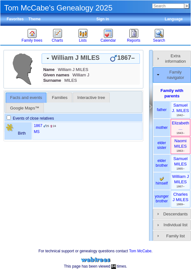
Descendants (175, 214)
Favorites (15, 19)
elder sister (162, 145)
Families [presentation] (59, 97)
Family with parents (171, 93)
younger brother (161, 199)
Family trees (32, 40)
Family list (175, 236)
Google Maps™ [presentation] (24, 108)
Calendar (108, 40)
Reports (133, 40)
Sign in (102, 19)
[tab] (91, 58)
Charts (57, 40)
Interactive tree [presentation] (91, 97)
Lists (83, 40)
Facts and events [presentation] (26, 97)
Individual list (175, 224)
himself (162, 181)
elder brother (162, 163)
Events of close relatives (30, 118)
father (162, 110)
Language (174, 19)
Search (159, 40)
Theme (34, 19)
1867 (38, 125)
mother (161, 127)
